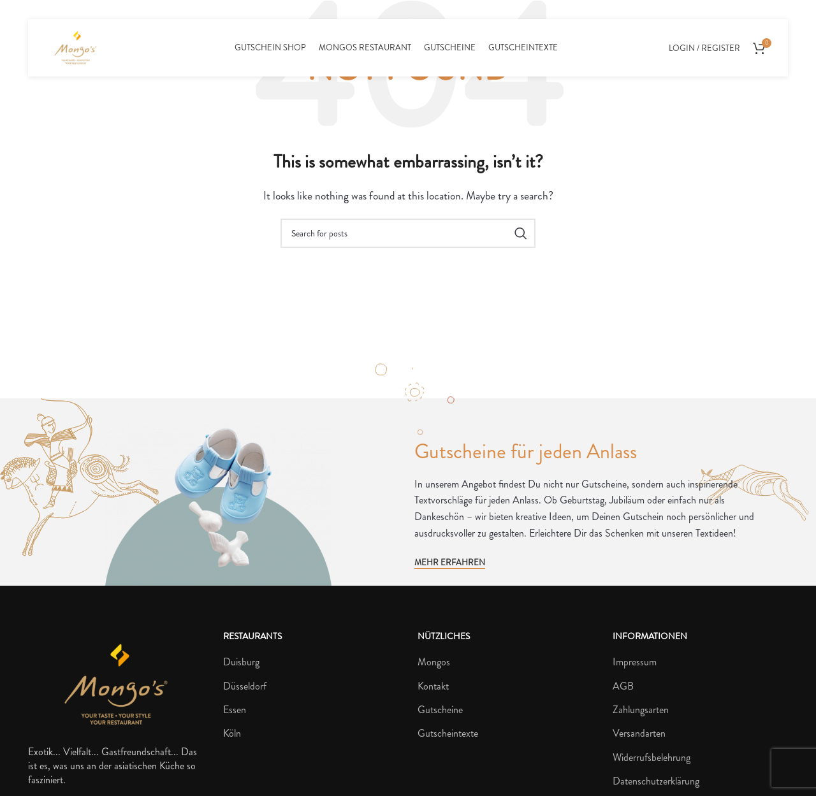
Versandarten (639, 734)
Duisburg (241, 662)
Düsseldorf (244, 686)
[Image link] (116, 683)
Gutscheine (440, 710)
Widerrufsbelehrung (651, 758)
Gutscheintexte (448, 734)
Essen (234, 710)
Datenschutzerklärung (656, 781)
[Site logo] (75, 46)
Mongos (434, 662)
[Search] (408, 233)
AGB (623, 686)
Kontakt (433, 686)
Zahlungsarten (641, 710)
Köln (232, 734)
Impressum (635, 662)
